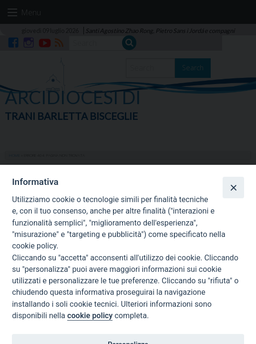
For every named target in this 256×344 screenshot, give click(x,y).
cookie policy (90, 315)
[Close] (233, 187)
